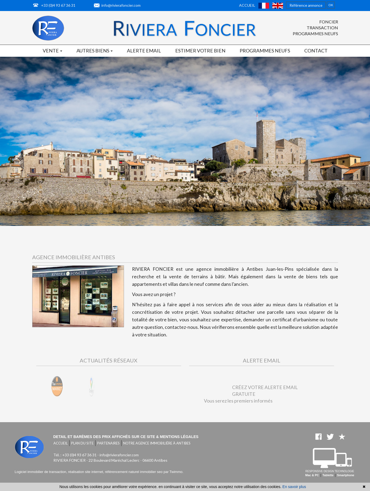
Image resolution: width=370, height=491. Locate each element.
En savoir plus (294, 487)
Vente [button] (52, 51)
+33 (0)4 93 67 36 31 (58, 5)
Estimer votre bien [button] (200, 51)
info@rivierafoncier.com (121, 5)
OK (330, 5)
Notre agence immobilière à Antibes (157, 443)
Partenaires (108, 443)
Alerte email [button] (144, 51)
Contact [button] (316, 51)
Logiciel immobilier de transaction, (41, 472)
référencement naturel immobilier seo (134, 472)
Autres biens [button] (94, 51)
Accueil (247, 5)
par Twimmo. (173, 472)
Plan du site (82, 443)
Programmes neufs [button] (265, 51)
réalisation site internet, (86, 472)
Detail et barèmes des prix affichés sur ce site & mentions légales (126, 437)
